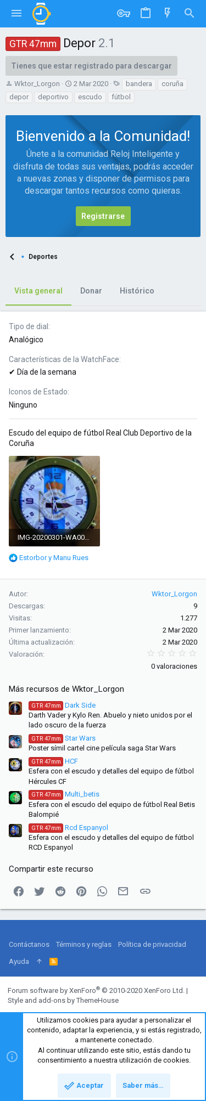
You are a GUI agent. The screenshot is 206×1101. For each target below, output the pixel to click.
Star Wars (62, 738)
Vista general (38, 290)
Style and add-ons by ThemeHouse (63, 1000)
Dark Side (62, 705)
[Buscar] (190, 13)
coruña (172, 84)
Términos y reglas (84, 944)
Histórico (137, 290)
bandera (139, 84)
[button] (16, 13)
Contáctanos (29, 944)
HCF (53, 761)
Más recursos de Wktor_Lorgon (66, 689)
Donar (91, 290)
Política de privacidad (152, 944)
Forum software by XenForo (96, 990)
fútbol (121, 97)
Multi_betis (64, 794)
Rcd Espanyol (68, 827)
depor (19, 97)
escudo (90, 97)
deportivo (53, 97)
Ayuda (19, 961)
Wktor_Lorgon (37, 84)
